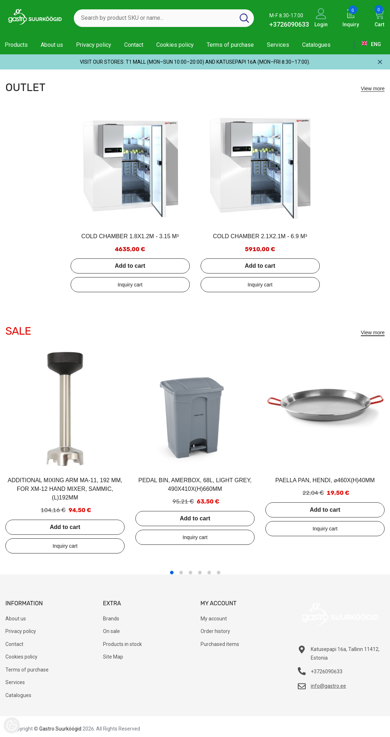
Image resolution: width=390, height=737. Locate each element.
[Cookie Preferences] (12, 725)
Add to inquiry (130, 284)
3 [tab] (190, 572)
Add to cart (130, 266)
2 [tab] (181, 572)
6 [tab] (218, 572)
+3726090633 (289, 24)
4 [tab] (200, 572)
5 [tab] (209, 572)
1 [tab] (172, 572)
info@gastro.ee (328, 686)
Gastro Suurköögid (60, 729)
